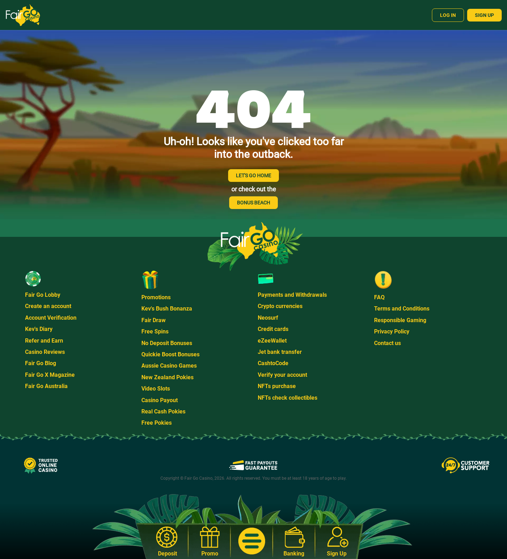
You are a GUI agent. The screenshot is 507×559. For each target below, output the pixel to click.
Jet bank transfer (280, 352)
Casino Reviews (45, 352)
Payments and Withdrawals (292, 294)
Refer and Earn (44, 340)
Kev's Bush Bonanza (166, 308)
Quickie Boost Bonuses (170, 354)
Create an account (48, 306)
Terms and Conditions (401, 308)
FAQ (379, 297)
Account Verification (51, 317)
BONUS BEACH (253, 202)
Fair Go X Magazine (50, 374)
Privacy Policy (391, 331)
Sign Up (484, 15)
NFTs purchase (277, 386)
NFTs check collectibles (287, 397)
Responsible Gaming (400, 320)
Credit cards (273, 329)
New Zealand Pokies (167, 377)
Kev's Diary (39, 329)
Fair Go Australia (46, 386)
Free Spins (155, 331)
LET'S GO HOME (253, 175)
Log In (448, 15)
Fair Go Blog (40, 363)
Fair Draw (153, 320)
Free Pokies (156, 422)
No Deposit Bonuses (166, 343)
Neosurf (268, 317)
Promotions (156, 297)
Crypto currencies (280, 306)
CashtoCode (273, 363)
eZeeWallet (272, 340)
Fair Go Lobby (42, 294)
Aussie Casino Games (169, 365)
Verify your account (282, 374)
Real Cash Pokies (163, 411)
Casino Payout (159, 400)
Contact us (387, 343)
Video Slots (155, 388)
